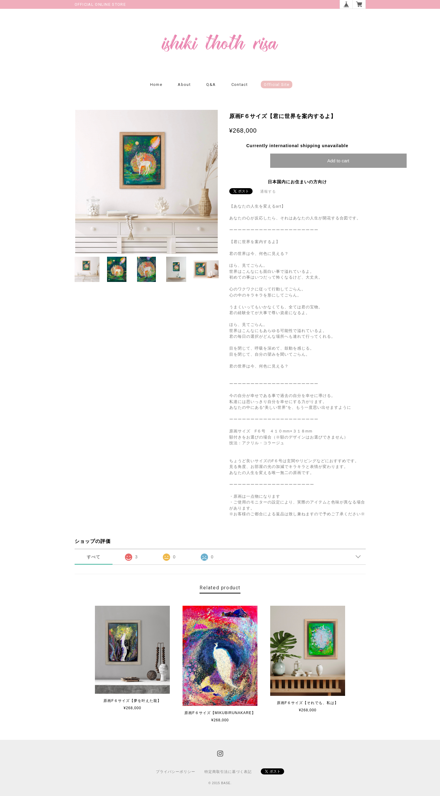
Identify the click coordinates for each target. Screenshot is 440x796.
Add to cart (338, 160)
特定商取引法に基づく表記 (228, 772)
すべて (93, 556)
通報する (268, 191)
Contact (239, 84)
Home (156, 84)
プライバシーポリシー (175, 772)
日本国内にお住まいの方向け (297, 181)
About (184, 84)
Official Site (276, 84)
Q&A (211, 84)
